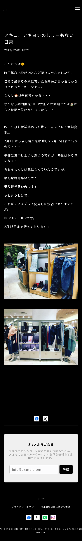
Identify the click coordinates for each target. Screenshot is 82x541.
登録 (66, 469)
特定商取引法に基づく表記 (55, 506)
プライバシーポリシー (24, 506)
